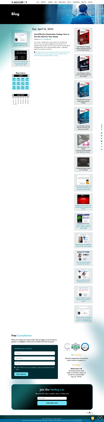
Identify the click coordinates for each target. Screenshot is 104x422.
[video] (88, 189)
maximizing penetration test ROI (60, 54)
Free (56, 2)
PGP (29, 349)
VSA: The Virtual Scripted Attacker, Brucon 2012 (83, 263)
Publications (62, 2)
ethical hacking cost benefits (47, 54)
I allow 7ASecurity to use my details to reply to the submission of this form (35, 368)
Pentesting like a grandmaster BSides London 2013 (83, 245)
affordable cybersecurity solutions (43, 52)
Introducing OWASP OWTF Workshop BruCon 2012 (83, 281)
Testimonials (76, 2)
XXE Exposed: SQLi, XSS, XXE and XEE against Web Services (83, 206)
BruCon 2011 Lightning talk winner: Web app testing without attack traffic (21, 63)
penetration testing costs (39, 55)
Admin (49, 39)
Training (50, 2)
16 (15, 101)
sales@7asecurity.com (20, 349)
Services (43, 2)
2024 (21, 76)
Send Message (21, 374)
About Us (83, 2)
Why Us (69, 2)
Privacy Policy (71, 420)
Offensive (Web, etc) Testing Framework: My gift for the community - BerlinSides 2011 (83, 319)
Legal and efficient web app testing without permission (83, 298)
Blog (37, 2)
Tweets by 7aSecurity (17, 30)
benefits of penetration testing (56, 52)
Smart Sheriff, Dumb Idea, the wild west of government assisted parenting (83, 187)
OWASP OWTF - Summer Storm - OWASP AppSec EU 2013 (83, 226)
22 (13, 103)
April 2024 (20, 95)
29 (13, 104)
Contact (90, 2)
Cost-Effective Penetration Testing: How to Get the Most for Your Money (51, 35)
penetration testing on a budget (51, 55)
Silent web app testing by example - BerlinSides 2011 (21, 44)
